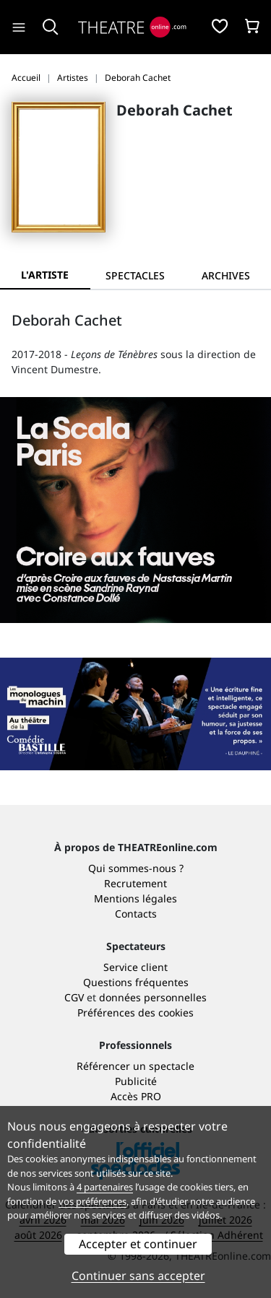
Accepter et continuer (138, 1244)
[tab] (135, 275)
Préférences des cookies (135, 1012)
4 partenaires (105, 1186)
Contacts (136, 913)
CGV (74, 997)
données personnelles (153, 997)
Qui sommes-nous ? (136, 868)
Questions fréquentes (136, 982)
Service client (135, 967)
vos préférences (92, 1201)
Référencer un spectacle (135, 1066)
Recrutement (135, 883)
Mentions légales (135, 898)
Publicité (136, 1081)
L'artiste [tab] (45, 275)
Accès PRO (136, 1096)
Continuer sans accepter (138, 1276)
